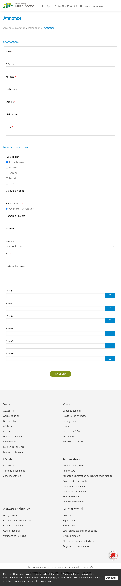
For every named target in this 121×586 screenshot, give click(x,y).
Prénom (10, 64)
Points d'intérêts (71, 431)
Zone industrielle (12, 475)
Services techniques (73, 501)
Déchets (7, 426)
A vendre (14, 208)
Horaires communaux (94, 6)
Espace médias (71, 520)
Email (9, 126)
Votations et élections (14, 535)
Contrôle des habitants (75, 481)
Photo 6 (10, 353)
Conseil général (11, 530)
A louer (29, 208)
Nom (9, 51)
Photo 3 (10, 315)
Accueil (7, 28)
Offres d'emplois (71, 535)
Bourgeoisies (10, 515)
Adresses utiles (11, 415)
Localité (10, 101)
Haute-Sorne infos (12, 436)
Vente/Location (14, 203)
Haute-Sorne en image (74, 415)
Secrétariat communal (74, 486)
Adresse (11, 76)
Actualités (8, 410)
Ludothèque (9, 441)
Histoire (67, 426)
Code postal (13, 89)
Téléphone (12, 114)
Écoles (6, 431)
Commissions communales (17, 520)
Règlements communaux (76, 546)
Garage (13, 173)
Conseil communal (13, 525)
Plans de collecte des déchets (78, 541)
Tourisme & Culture (73, 441)
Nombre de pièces (16, 215)
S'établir (20, 28)
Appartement (17, 162)
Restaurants (69, 436)
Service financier (71, 496)
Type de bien (13, 156)
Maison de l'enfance (13, 446)
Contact (67, 515)
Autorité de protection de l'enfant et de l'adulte (87, 475)
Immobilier (34, 28)
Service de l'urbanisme (75, 491)
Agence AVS (69, 470)
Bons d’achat (10, 421)
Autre (12, 183)
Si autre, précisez (15, 190)
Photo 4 (10, 328)
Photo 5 (10, 340)
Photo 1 (10, 290)
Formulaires (69, 525)
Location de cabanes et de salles (80, 530)
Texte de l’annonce (16, 265)
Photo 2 (10, 303)
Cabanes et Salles (72, 410)
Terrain (13, 178)
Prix (8, 253)
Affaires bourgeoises (74, 465)
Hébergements (70, 421)
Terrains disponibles (14, 470)
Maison (13, 167)
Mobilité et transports (14, 451)
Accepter (111, 577)
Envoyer (60, 374)
